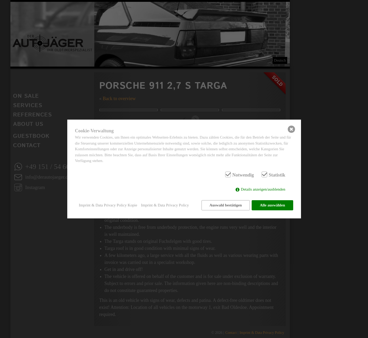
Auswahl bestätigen (225, 205)
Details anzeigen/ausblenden (263, 189)
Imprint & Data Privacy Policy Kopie (108, 205)
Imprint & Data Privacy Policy (165, 205)
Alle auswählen (272, 205)
